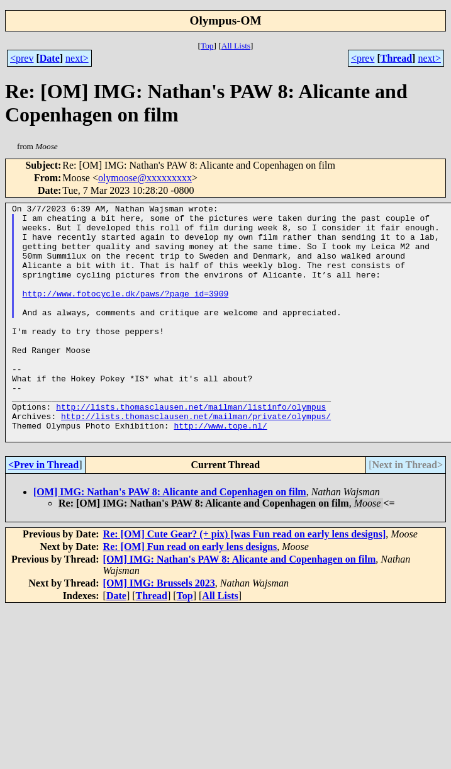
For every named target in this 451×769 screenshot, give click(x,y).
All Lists (235, 45)
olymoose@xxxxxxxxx (145, 177)
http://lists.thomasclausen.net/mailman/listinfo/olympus (191, 448)
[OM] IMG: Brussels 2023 (159, 630)
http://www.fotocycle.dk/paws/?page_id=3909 (126, 312)
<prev (21, 58)
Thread (396, 58)
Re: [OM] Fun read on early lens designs (190, 593)
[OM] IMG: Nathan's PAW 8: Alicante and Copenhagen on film (169, 539)
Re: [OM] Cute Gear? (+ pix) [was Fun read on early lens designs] (244, 581)
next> (77, 58)
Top (207, 45)
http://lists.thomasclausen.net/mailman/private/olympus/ (196, 459)
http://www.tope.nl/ (220, 470)
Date (50, 58)
